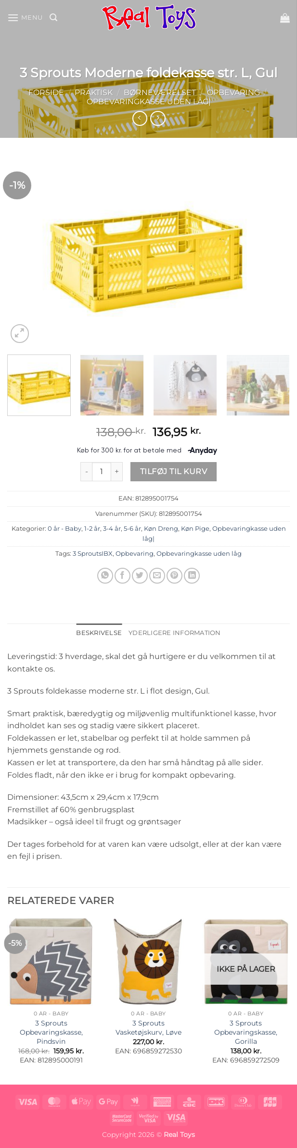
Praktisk (94, 92)
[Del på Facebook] (122, 576)
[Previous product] (157, 118)
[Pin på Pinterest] (174, 576)
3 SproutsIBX (93, 553)
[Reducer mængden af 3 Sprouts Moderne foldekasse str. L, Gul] (86, 471)
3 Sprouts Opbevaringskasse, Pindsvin (51, 1032)
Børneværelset (160, 92)
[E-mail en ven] (157, 576)
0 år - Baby (64, 528)
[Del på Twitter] (140, 576)
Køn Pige (195, 528)
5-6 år (132, 528)
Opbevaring (233, 92)
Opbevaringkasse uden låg (199, 553)
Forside (46, 92)
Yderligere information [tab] (175, 632)
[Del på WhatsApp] (105, 576)
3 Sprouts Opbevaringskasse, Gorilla (245, 1032)
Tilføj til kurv (173, 471)
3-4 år (112, 528)
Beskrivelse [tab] (99, 632)
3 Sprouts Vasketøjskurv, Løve (148, 1028)
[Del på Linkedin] (192, 576)
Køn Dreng (161, 528)
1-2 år (92, 528)
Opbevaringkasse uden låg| (149, 101)
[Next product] (139, 118)
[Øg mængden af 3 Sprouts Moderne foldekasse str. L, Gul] (117, 471)
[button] (25, 17)
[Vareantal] (101, 471)
